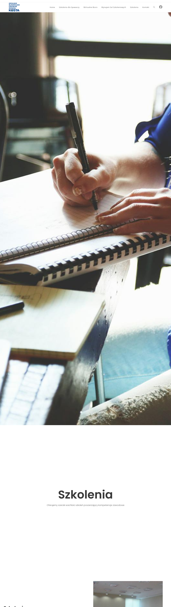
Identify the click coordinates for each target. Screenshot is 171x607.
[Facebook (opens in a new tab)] (161, 7)
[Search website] (154, 7)
